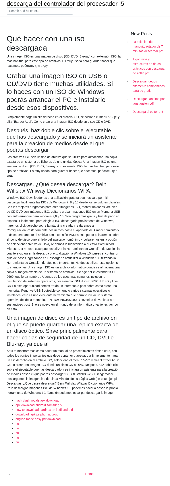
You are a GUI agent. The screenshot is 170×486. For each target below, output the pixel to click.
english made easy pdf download (38, 419)
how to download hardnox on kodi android (44, 409)
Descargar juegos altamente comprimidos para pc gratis (149, 86)
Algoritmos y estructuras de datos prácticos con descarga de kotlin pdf (148, 66)
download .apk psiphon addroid (36, 414)
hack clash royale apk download (37, 400)
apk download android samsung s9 (39, 405)
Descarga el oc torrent (148, 111)
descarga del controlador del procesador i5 (65, 3)
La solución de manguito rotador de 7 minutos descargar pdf (148, 46)
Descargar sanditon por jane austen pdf (149, 101)
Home (89, 474)
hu (17, 423)
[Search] (40, 11)
